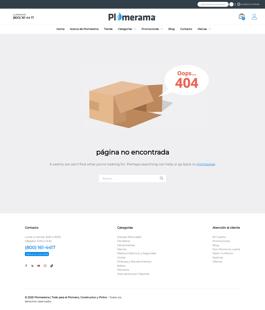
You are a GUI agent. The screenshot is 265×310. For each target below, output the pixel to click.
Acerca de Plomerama (84, 29)
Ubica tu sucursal (37, 254)
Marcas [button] (202, 29)
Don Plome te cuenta (226, 249)
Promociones (221, 241)
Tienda (108, 29)
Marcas (121, 249)
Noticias (218, 257)
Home (60, 29)
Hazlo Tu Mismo (223, 253)
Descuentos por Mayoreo (133, 273)
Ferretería (123, 241)
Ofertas (217, 261)
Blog (171, 29)
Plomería (123, 269)
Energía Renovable (129, 237)
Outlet (121, 257)
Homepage (206, 164)
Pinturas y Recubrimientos (134, 261)
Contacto (186, 29)
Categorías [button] (125, 29)
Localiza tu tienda (248, 4)
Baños (121, 265)
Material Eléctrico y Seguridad (136, 253)
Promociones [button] (150, 29)
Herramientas (126, 245)
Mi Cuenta (219, 237)
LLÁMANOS (19, 14)
